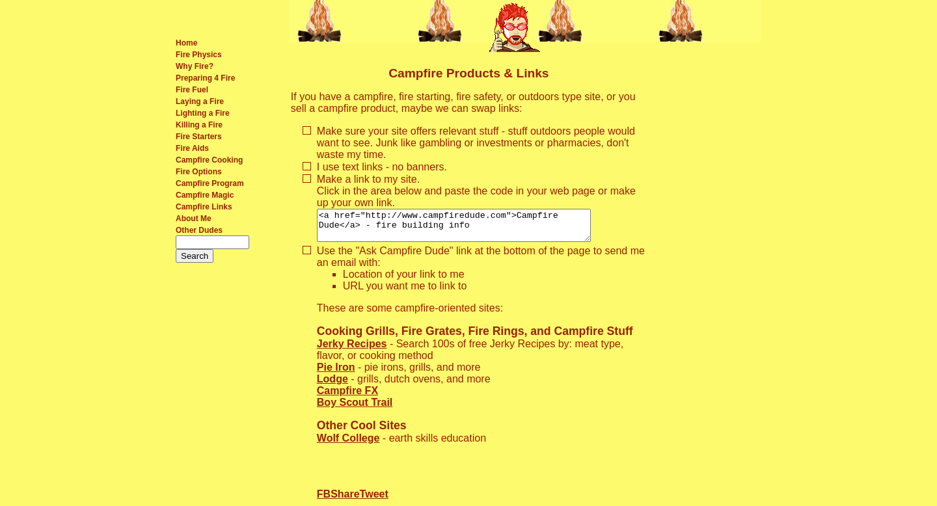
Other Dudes (199, 230)
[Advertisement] (705, 250)
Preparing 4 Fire (205, 78)
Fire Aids (192, 148)
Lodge (332, 384)
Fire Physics (199, 54)
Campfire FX (347, 396)
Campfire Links (204, 206)
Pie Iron (336, 373)
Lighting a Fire (203, 113)
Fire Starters (199, 136)
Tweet (374, 499)
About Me (193, 218)
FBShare (338, 499)
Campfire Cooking (209, 160)
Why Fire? (194, 66)
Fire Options (199, 171)
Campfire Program (210, 183)
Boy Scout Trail (354, 408)
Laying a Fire (200, 101)
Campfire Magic (205, 195)
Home (186, 42)
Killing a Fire (199, 124)
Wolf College (348, 443)
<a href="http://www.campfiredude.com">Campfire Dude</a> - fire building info (470, 228)
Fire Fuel (192, 89)
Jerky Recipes (352, 349)
